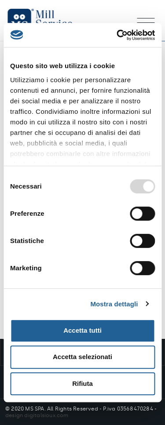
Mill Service (48, 20)
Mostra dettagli (114, 304)
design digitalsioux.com (37, 415)
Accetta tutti (82, 330)
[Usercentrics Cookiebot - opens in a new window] (117, 35)
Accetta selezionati (82, 356)
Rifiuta (82, 383)
